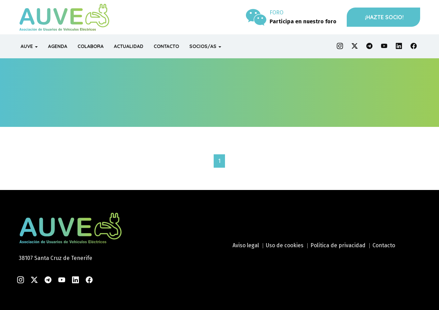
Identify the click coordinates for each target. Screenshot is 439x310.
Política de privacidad (338, 245)
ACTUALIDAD (128, 46)
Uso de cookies (285, 245)
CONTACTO (166, 46)
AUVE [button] (29, 46)
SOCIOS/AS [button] (205, 46)
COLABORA (91, 46)
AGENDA (57, 46)
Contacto (383, 245)
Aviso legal (246, 245)
